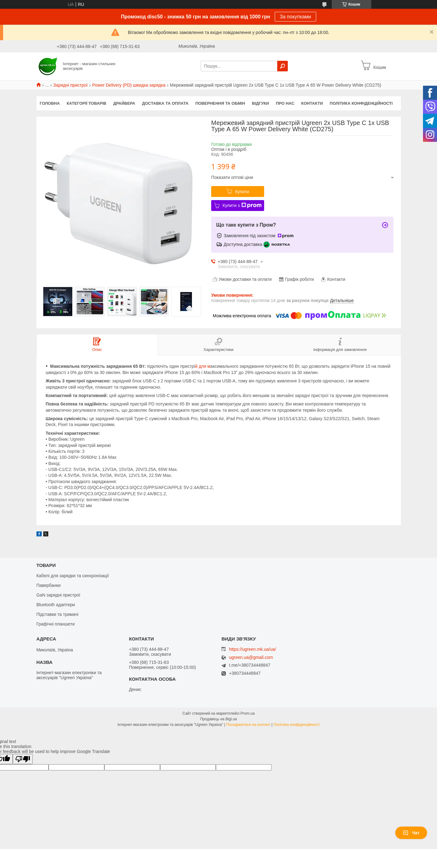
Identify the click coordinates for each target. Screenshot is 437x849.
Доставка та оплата (165, 103)
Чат (411, 833)
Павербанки (48, 585)
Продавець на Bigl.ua (218, 719)
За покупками (295, 16)
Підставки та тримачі (57, 614)
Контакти (312, 103)
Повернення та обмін (220, 103)
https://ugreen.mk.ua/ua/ (252, 649)
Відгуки (260, 103)
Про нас (285, 103)
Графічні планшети (55, 623)
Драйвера (124, 103)
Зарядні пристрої (70, 85)
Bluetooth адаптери (55, 604)
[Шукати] (282, 66)
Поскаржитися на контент (248, 724)
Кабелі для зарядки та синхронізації (72, 575)
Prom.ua (247, 713)
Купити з (242, 205)
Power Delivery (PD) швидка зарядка (128, 85)
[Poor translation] (23, 759)
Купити (242, 191)
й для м (202, 366)
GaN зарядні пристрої (58, 594)
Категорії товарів (87, 103)
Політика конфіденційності (361, 103)
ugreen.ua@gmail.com (251, 657)
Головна (50, 103)
